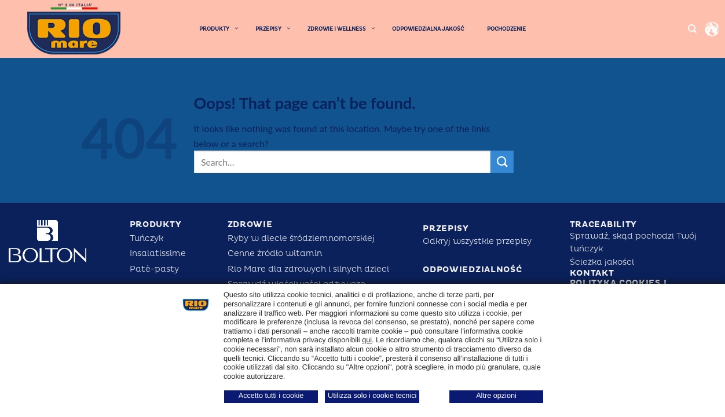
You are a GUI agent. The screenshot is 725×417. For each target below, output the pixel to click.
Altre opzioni (496, 396)
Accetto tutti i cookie (271, 396)
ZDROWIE (250, 224)
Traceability (603, 224)
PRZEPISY (446, 228)
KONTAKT (592, 273)
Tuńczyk (146, 238)
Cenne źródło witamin (275, 253)
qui (367, 340)
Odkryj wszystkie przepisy (477, 241)
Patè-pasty (154, 269)
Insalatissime (158, 253)
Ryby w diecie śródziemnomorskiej (301, 238)
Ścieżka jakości (602, 262)
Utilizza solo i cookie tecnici (372, 396)
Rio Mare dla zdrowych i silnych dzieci (308, 269)
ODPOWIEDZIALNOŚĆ (472, 270)
